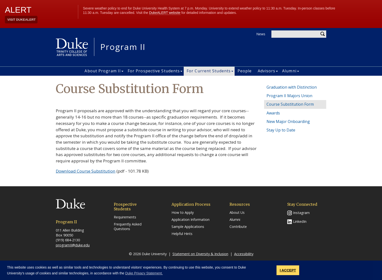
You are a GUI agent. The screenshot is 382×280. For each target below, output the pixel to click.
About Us (237, 212)
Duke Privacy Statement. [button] (144, 273)
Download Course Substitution (85, 171)
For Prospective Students (154, 71)
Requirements (125, 217)
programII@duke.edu (73, 245)
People (245, 71)
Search (322, 34)
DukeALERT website (165, 13)
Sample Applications (188, 226)
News (260, 34)
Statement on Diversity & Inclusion (200, 254)
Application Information (191, 219)
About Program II (103, 71)
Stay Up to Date (281, 130)
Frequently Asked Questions (128, 226)
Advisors (267, 71)
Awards (273, 113)
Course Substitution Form (290, 104)
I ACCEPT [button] (288, 270)
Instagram (301, 212)
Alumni (289, 71)
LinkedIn (299, 221)
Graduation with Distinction (292, 87)
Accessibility (243, 254)
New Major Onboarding (288, 121)
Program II (122, 47)
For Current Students (209, 71)
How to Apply (183, 212)
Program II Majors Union (289, 95)
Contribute (238, 226)
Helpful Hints (182, 234)
